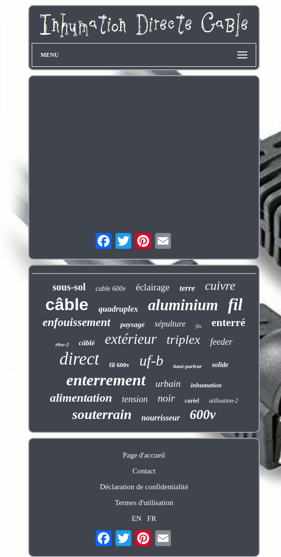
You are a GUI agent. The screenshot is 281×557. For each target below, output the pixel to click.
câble (67, 304)
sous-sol (69, 286)
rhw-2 (62, 344)
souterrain (102, 414)
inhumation (206, 385)
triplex (183, 339)
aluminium (183, 305)
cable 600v (111, 288)
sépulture (170, 323)
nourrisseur (160, 418)
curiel (192, 400)
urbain (168, 383)
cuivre (220, 285)
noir (166, 398)
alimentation (81, 397)
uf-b (151, 360)
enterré (228, 322)
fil (235, 305)
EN (137, 518)
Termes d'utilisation (144, 503)
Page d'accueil (144, 455)
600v (203, 414)
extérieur (131, 339)
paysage (132, 324)
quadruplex (118, 309)
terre (187, 288)
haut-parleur (187, 366)
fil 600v (119, 365)
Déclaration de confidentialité (144, 487)
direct (79, 359)
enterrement (106, 380)
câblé (87, 343)
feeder (221, 342)
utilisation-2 (223, 400)
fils (198, 326)
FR (151, 518)
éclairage (153, 287)
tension (135, 399)
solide (220, 365)
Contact (144, 471)
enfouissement (77, 322)
